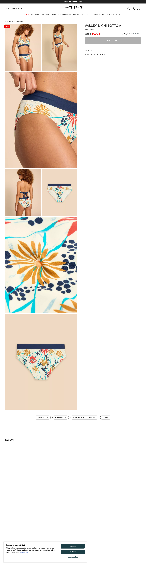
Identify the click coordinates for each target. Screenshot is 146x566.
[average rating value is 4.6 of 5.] (126, 34)
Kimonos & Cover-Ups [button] (84, 417)
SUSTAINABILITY (114, 15)
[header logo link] (73, 7)
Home (7, 21)
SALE (26, 15)
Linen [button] (105, 417)
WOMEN (35, 15)
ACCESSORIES (64, 15)
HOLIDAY (86, 15)
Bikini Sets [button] (60, 417)
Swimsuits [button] (43, 417)
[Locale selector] (7, 9)
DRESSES (45, 15)
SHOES (76, 15)
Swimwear (20, 21)
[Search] (128, 8)
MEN (53, 15)
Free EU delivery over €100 (73, 1)
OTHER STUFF (98, 15)
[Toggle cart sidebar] (138, 8)
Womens (12, 21)
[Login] (134, 8)
